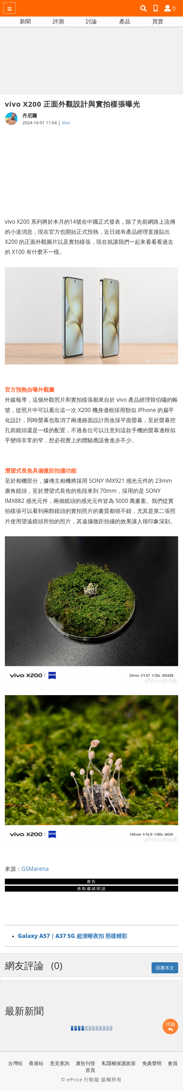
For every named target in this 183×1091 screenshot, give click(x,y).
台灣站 (15, 1063)
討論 (91, 21)
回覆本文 (165, 968)
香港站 (36, 1063)
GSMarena (35, 868)
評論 (170, 1026)
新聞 (25, 21)
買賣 (157, 21)
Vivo (66, 122)
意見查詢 (59, 1063)
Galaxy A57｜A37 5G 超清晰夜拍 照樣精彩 (72, 936)
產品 (124, 21)
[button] (144, 8)
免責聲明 (152, 1063)
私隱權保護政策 (119, 1063)
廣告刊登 (85, 1063)
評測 (58, 21)
